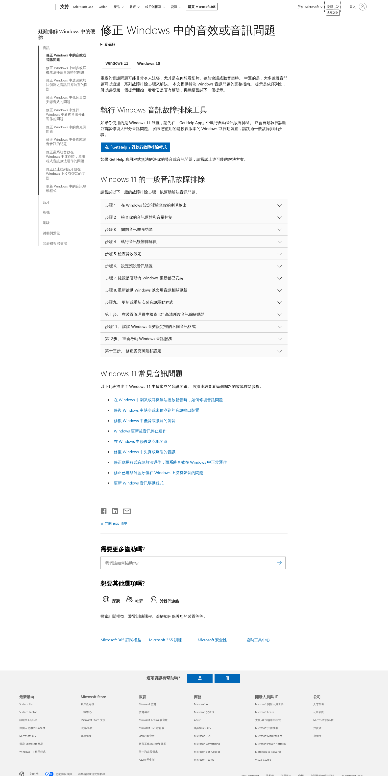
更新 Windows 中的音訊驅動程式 (66, 188)
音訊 (46, 48)
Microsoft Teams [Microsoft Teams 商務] (204, 759)
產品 (117, 6)
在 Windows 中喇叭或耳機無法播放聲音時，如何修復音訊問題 (168, 399)
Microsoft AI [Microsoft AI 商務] (201, 704)
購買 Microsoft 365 (202, 6)
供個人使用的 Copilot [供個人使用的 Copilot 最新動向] (32, 728)
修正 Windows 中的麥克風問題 (66, 129)
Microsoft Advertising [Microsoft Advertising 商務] (207, 744)
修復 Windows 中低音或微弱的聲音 (144, 420)
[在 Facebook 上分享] (103, 510)
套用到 (109, 44)
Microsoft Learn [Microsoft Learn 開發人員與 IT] (264, 712)
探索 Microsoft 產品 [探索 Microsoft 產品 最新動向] (31, 744)
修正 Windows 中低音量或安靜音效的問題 (66, 99)
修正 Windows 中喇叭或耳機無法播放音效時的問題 (66, 70)
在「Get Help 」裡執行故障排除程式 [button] (136, 147)
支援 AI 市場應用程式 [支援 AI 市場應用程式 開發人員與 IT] (268, 720)
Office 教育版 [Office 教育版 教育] (147, 736)
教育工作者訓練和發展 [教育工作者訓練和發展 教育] (152, 744)
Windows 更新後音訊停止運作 (140, 430)
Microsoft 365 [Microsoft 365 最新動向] (27, 736)
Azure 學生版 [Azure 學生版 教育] (147, 759)
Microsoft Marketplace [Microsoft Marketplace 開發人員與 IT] (268, 736)
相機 (46, 212)
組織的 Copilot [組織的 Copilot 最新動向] (28, 720)
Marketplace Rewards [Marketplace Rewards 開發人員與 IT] (268, 751)
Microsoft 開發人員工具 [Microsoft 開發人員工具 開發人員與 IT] (269, 704)
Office (103, 6)
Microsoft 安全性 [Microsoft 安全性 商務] (204, 712)
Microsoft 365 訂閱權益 (120, 639)
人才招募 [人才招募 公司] (318, 704)
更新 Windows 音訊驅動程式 (139, 482)
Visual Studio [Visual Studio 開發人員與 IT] (263, 759)
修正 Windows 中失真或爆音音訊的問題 (66, 141)
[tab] (116, 64)
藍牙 (46, 202)
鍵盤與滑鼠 (51, 233)
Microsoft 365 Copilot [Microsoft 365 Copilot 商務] (207, 751)
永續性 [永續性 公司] (317, 736)
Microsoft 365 (83, 6)
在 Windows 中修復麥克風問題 (141, 441)
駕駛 (46, 222)
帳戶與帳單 (153, 6)
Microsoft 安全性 (212, 639)
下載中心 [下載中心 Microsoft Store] (86, 712)
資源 (174, 6)
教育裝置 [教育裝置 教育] (144, 712)
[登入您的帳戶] (357, 7)
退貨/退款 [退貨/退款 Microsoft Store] (87, 728)
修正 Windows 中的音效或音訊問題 (66, 57)
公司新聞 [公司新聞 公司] (318, 712)
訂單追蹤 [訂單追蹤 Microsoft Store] (86, 736)
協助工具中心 (258, 639)
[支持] (64, 7)
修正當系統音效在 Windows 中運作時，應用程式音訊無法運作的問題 (65, 156)
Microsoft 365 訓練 (165, 639)
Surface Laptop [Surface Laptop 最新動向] (28, 712)
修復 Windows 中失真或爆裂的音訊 (145, 451)
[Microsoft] (36, 7)
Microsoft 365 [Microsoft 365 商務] (202, 736)
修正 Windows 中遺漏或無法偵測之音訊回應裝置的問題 (67, 84)
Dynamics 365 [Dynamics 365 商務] (202, 728)
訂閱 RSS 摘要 (116, 523)
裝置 (132, 6)
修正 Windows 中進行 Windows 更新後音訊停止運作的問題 (65, 114)
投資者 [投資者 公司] (317, 728)
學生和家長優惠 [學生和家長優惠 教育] (148, 751)
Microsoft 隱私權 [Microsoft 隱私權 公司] (323, 720)
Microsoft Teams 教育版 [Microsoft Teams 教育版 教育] (153, 720)
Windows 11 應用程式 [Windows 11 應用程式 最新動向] (32, 751)
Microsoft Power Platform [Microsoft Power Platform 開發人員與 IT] (270, 744)
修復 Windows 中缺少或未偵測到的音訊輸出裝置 (156, 410)
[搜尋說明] (332, 6)
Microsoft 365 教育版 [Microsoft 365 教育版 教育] (151, 728)
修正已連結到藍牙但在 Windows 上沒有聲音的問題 (65, 173)
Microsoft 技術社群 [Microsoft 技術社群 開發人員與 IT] (266, 728)
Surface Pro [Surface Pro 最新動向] (26, 704)
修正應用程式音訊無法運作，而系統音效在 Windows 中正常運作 (170, 462)
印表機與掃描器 (55, 243)
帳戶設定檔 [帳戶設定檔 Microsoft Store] (87, 704)
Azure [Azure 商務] (197, 720)
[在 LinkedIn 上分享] (113, 510)
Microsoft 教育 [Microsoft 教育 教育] (147, 704)
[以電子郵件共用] (125, 510)
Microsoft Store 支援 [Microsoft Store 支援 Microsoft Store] (93, 720)
